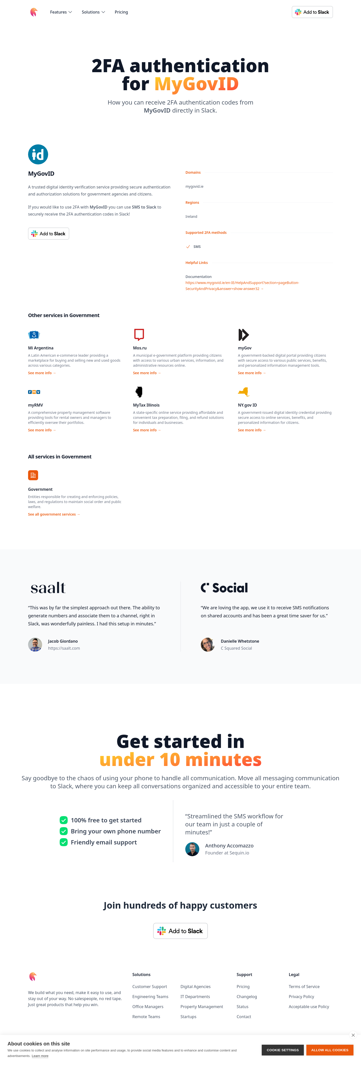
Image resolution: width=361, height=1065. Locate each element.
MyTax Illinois (146, 405)
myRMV (35, 405)
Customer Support (149, 986)
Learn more (40, 1056)
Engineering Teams (150, 996)
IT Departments (195, 996)
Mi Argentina (40, 348)
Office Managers (147, 1006)
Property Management (201, 1006)
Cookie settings (283, 1050)
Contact (244, 1016)
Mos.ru (140, 348)
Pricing (121, 12)
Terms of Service (304, 986)
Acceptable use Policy (309, 1006)
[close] (353, 1035)
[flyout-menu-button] (61, 12)
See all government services (54, 514)
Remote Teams (146, 1016)
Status (242, 1006)
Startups (188, 1016)
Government (40, 489)
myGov (244, 348)
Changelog (247, 996)
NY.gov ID (247, 405)
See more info (42, 372)
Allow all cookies (329, 1050)
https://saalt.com (64, 648)
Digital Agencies (195, 986)
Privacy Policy (301, 996)
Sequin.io (239, 853)
